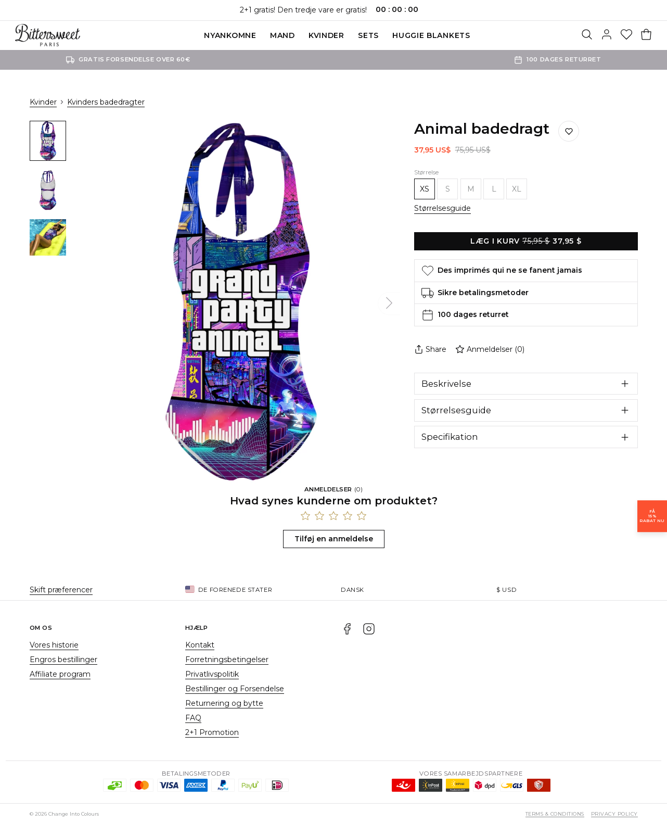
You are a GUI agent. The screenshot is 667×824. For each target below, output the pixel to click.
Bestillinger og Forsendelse (234, 688)
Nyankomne (230, 35)
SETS (368, 35)
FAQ (193, 717)
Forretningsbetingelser (226, 659)
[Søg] (587, 35)
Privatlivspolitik (212, 674)
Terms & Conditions (554, 814)
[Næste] (389, 303)
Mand (282, 35)
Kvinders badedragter (106, 102)
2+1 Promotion (212, 732)
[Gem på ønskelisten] (568, 131)
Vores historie (54, 645)
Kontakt (199, 645)
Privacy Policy (614, 814)
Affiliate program (60, 674)
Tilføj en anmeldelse (333, 538)
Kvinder (326, 35)
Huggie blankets (431, 35)
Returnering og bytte (224, 703)
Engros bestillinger (63, 659)
